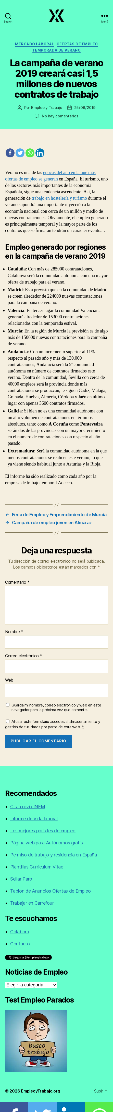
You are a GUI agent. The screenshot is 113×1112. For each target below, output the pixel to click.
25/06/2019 (84, 107)
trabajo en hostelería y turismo (59, 198)
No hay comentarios (60, 116)
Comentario (17, 582)
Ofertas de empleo (77, 44)
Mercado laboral (34, 44)
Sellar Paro (21, 879)
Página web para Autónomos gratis (46, 842)
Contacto (20, 943)
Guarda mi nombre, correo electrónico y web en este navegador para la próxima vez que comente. (56, 707)
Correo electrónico (23, 656)
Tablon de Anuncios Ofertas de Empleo (50, 891)
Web (9, 680)
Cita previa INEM (27, 806)
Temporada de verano (56, 50)
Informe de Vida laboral (34, 818)
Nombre (14, 632)
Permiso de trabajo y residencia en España (53, 854)
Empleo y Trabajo (46, 107)
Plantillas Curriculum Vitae (36, 867)
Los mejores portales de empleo (43, 830)
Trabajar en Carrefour (32, 903)
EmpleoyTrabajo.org (40, 1091)
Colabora (19, 931)
